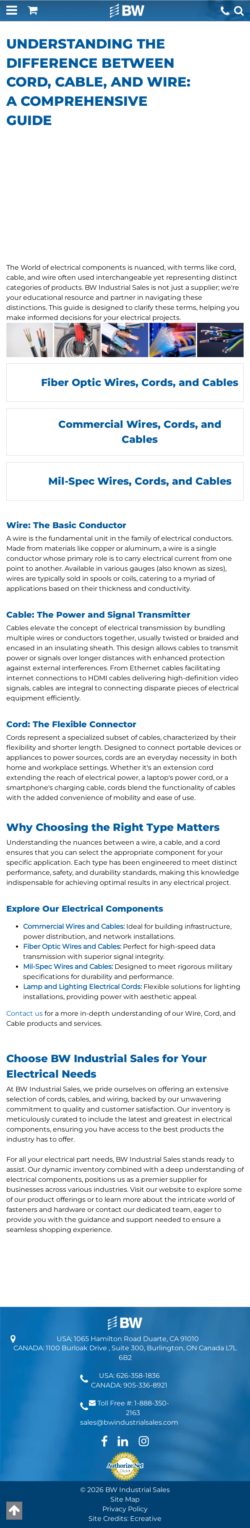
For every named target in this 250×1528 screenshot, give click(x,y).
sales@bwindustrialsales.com (129, 1422)
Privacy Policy (125, 1509)
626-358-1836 (138, 1376)
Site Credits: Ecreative (125, 1519)
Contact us (25, 1013)
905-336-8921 (145, 1385)
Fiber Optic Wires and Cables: (72, 947)
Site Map (125, 1499)
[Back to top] (14, 1511)
